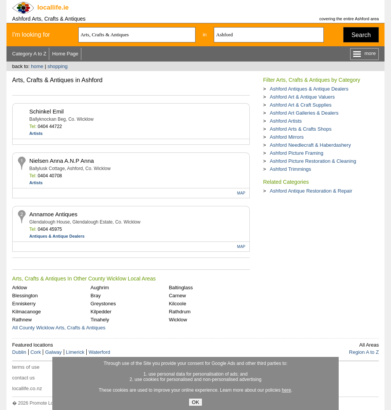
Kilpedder (100, 311)
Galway (53, 352)
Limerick (75, 352)
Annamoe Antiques (53, 214)
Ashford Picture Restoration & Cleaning (313, 161)
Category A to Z (29, 54)
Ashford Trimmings (290, 169)
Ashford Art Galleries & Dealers (304, 113)
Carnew (177, 295)
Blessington (25, 295)
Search (361, 35)
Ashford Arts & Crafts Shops (300, 129)
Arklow (19, 287)
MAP (241, 193)
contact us (23, 378)
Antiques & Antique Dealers (56, 236)
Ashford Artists (286, 121)
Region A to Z (364, 352)
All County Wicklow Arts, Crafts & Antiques (58, 328)
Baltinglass (181, 287)
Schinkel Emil (46, 111)
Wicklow (178, 319)
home (37, 66)
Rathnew (22, 319)
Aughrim (99, 287)
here (286, 390)
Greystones (103, 303)
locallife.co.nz (27, 388)
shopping (57, 66)
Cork (36, 352)
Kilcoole (177, 303)
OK (195, 402)
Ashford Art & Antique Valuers (302, 97)
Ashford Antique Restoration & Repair (311, 191)
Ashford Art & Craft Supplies (300, 105)
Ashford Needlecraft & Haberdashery (310, 145)
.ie (53, 7)
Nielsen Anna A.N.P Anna (61, 160)
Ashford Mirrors (287, 137)
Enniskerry (24, 303)
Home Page (65, 54)
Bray (95, 295)
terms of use (26, 367)
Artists (36, 133)
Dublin (19, 352)
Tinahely (99, 319)
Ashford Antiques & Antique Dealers (309, 89)
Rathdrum (180, 311)
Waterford (99, 352)
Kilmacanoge (26, 311)
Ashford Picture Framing (296, 153)
